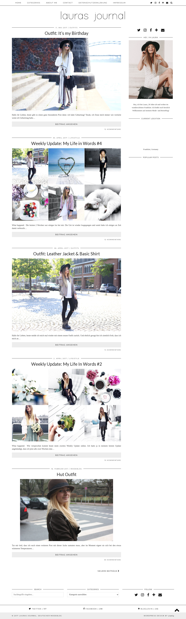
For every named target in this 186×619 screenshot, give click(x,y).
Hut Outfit (66, 474)
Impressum (119, 3)
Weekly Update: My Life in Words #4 (66, 143)
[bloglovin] (163, 3)
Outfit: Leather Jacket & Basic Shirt (66, 253)
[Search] (171, 3)
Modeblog (76, 469)
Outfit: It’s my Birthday (66, 33)
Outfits (74, 28)
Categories (33, 3)
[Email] (167, 3)
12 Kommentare (112, 129)
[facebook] (159, 3)
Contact (68, 3)
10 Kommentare (112, 460)
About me (51, 3)
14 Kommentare (112, 350)
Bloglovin (148, 609)
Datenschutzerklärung (93, 3)
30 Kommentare (112, 560)
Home (18, 3)
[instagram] (156, 3)
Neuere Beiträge (108, 571)
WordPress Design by (159, 616)
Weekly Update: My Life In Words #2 (66, 364)
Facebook (93, 609)
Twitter (38, 609)
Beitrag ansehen (66, 124)
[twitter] (151, 3)
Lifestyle (75, 138)
